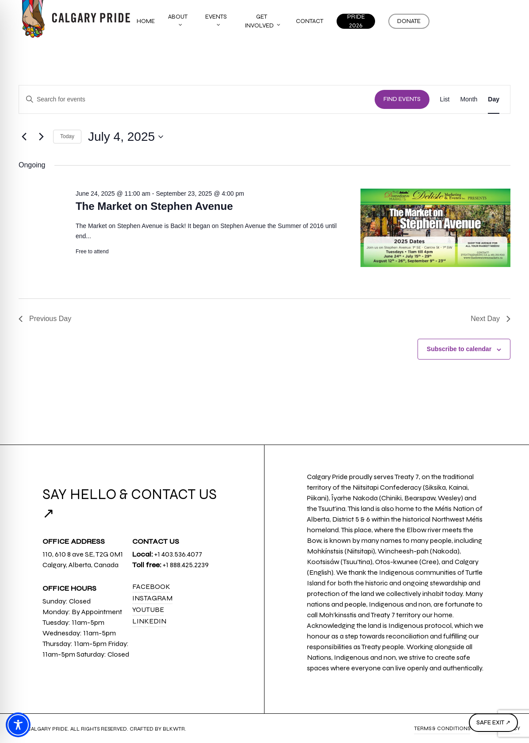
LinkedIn (149, 621)
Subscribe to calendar (459, 348)
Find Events (402, 99)
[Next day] (41, 137)
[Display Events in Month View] (468, 99)
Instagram (152, 598)
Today (67, 136)
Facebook (151, 586)
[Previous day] (24, 137)
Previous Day (45, 318)
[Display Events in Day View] (493, 99)
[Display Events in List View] (445, 99)
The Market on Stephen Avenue (154, 206)
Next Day (490, 318)
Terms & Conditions (442, 728)
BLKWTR (174, 729)
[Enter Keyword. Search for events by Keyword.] (197, 99)
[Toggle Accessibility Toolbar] (18, 724)
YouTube (148, 609)
